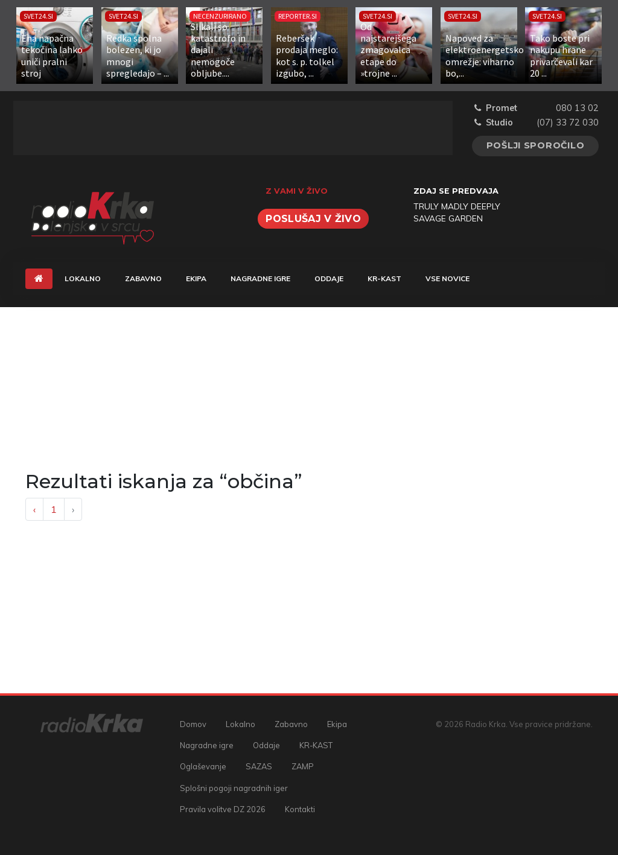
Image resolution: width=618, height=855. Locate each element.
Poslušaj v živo (313, 218)
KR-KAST (384, 278)
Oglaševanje (203, 766)
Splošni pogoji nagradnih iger (234, 788)
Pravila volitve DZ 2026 (223, 809)
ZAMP (302, 766)
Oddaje (328, 278)
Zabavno (143, 278)
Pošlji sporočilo (535, 145)
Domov (193, 724)
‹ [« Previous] (34, 509)
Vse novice (447, 278)
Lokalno (83, 278)
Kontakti (300, 809)
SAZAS (259, 766)
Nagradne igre (260, 278)
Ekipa (196, 278)
